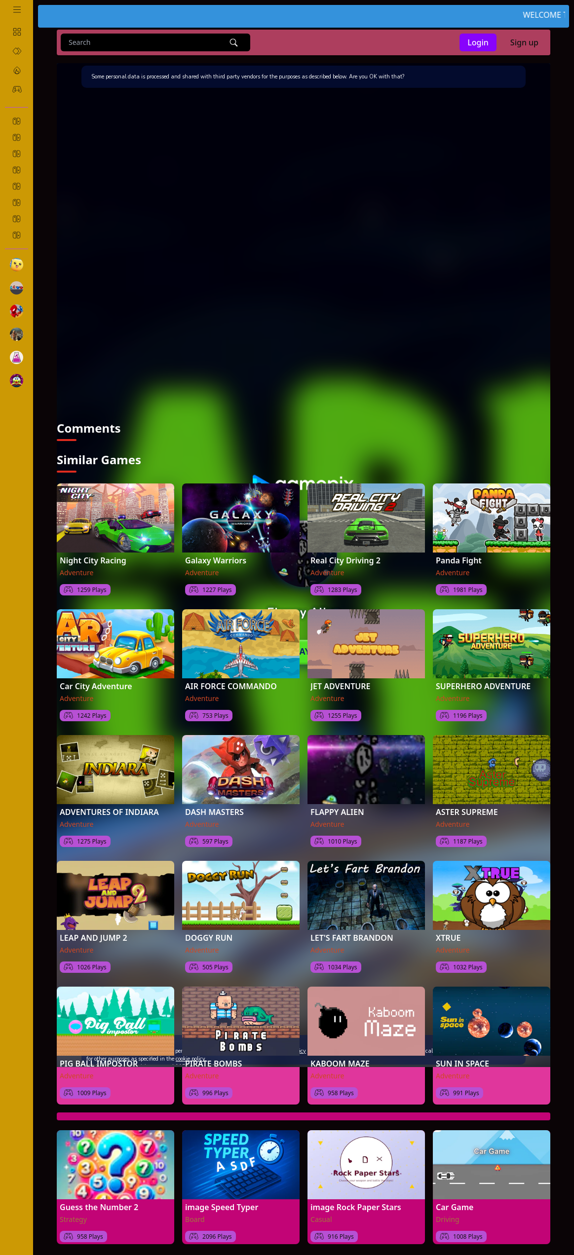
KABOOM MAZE (340, 1063)
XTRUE (448, 937)
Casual (321, 1219)
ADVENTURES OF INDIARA (109, 812)
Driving (447, 1219)
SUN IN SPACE (462, 1063)
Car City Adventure (96, 686)
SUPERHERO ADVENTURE (483, 686)
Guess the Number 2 (99, 1207)
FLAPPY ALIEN (337, 812)
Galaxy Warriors (215, 560)
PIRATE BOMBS (213, 1063)
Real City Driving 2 (345, 560)
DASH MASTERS (214, 812)
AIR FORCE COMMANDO (231, 686)
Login (478, 42)
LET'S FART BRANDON (351, 937)
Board (195, 1219)
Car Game (454, 1207)
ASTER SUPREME (467, 812)
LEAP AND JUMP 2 (93, 937)
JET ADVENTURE (340, 686)
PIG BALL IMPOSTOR (99, 1063)
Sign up (524, 42)
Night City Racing (93, 560)
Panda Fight (459, 560)
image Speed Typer (221, 1207)
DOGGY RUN (208, 937)
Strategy (73, 1219)
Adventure (76, 572)
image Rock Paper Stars (355, 1207)
